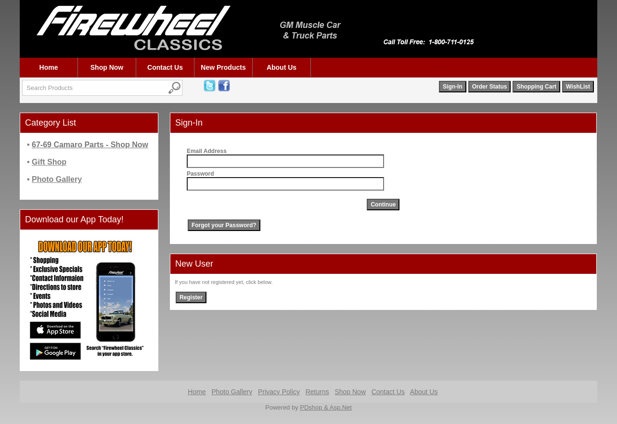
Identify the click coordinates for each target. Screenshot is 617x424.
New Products (223, 67)
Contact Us (165, 67)
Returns (317, 392)
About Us (281, 67)
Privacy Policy (279, 392)
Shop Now (106, 67)
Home (48, 67)
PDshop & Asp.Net (326, 407)
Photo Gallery (231, 392)
